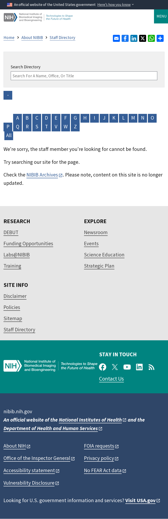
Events (91, 243)
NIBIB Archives (42, 174)
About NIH (15, 446)
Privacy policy (99, 458)
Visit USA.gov (140, 500)
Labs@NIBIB (17, 254)
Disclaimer (15, 296)
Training (12, 266)
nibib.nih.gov (18, 411)
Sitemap (13, 318)
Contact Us (111, 378)
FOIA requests (99, 446)
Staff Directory (19, 329)
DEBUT (11, 232)
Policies (12, 307)
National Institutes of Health (90, 420)
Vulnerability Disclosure (29, 483)
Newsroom (96, 232)
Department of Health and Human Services (51, 428)
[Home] (39, 20)
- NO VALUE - (8, 96)
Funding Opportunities (28, 243)
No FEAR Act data (103, 470)
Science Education (104, 254)
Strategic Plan (99, 266)
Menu (162, 16)
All (9, 135)
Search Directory (25, 66)
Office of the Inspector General (37, 458)
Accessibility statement (29, 470)
